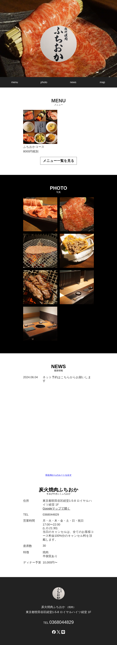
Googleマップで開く (56, 508)
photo (43, 82)
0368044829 (61, 622)
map (102, 82)
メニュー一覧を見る (58, 161)
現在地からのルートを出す (58, 475)
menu (14, 82)
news (73, 82)
